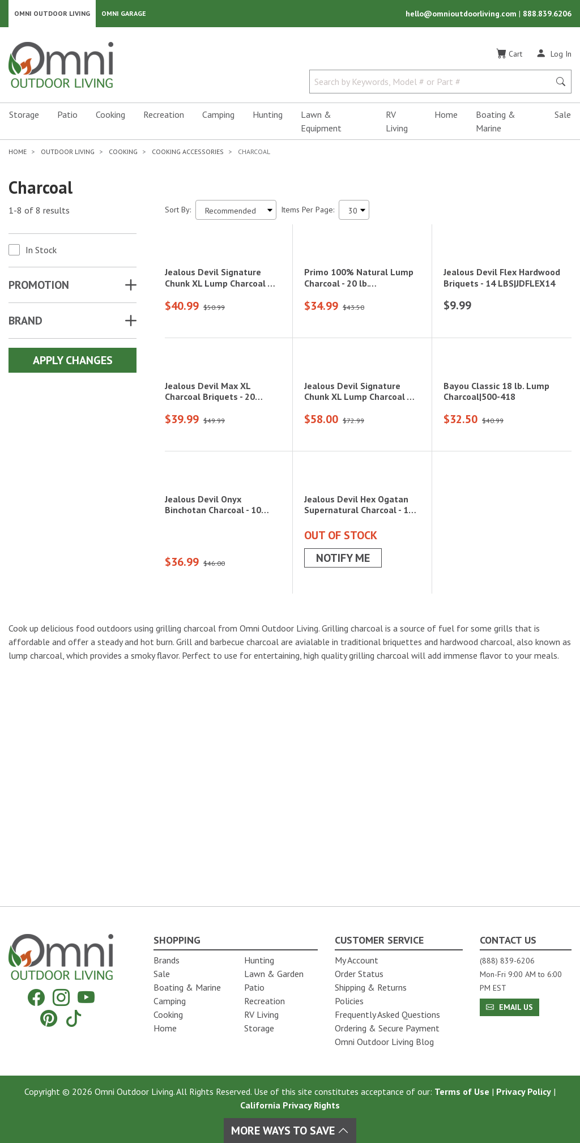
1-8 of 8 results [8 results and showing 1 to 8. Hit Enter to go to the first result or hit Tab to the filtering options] (39, 212)
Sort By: (178, 212)
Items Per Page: (307, 212)
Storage (24, 116)
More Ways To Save (290, 1130)
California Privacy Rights (290, 1105)
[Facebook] (36, 998)
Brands (166, 960)
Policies (349, 1000)
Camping (218, 116)
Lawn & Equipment (321, 123)
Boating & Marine (495, 123)
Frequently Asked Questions (387, 1014)
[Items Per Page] (354, 212)
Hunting (268, 116)
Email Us (509, 1007)
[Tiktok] (73, 1018)
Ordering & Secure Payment (387, 1028)
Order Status (359, 973)
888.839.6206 (547, 15)
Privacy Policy (523, 1091)
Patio (67, 116)
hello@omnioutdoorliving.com (462, 15)
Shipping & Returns (371, 987)
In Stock (41, 252)
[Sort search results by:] (235, 212)
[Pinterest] (48, 1018)
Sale (563, 116)
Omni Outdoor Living (52, 14)
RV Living (397, 123)
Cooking (110, 116)
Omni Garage (123, 14)
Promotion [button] (38, 287)
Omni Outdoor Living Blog (384, 1041)
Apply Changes (73, 362)
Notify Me (343, 788)
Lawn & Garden (274, 973)
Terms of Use (461, 1091)
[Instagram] (61, 998)
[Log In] (554, 55)
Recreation (163, 116)
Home (446, 116)
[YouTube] (86, 998)
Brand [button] (25, 322)
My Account (356, 960)
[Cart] (509, 56)
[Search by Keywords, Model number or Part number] (433, 83)
